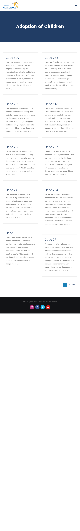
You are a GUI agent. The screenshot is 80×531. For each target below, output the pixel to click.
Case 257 (51, 147)
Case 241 (12, 190)
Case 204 (51, 190)
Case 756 (51, 57)
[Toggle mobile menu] (76, 5)
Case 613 (51, 104)
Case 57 (50, 239)
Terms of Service (43, 302)
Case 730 (12, 104)
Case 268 (12, 147)
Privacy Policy (53, 302)
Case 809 (12, 57)
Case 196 (12, 233)
